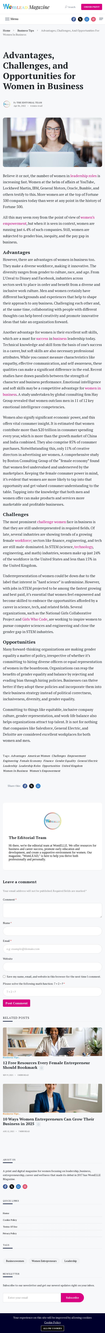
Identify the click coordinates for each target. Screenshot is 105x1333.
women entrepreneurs (44, 1261)
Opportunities (51, 766)
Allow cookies (52, 1328)
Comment (9, 899)
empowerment (76, 756)
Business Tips (25, 30)
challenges (59, 756)
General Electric (87, 761)
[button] (11, 18)
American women (38, 756)
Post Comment (16, 1003)
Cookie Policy (52, 1322)
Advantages (18, 756)
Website (8, 958)
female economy (31, 761)
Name (6, 923)
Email (6, 941)
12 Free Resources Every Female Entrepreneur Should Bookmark (46, 1065)
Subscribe (72, 1297)
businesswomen (15, 1261)
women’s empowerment (44, 771)
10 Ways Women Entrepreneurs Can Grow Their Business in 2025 (48, 1121)
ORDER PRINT (92, 6)
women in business (15, 771)
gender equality (65, 761)
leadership (10, 766)
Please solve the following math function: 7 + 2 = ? (33, 983)
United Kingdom (72, 766)
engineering (10, 761)
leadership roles (30, 766)
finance (48, 761)
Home (6, 30)
